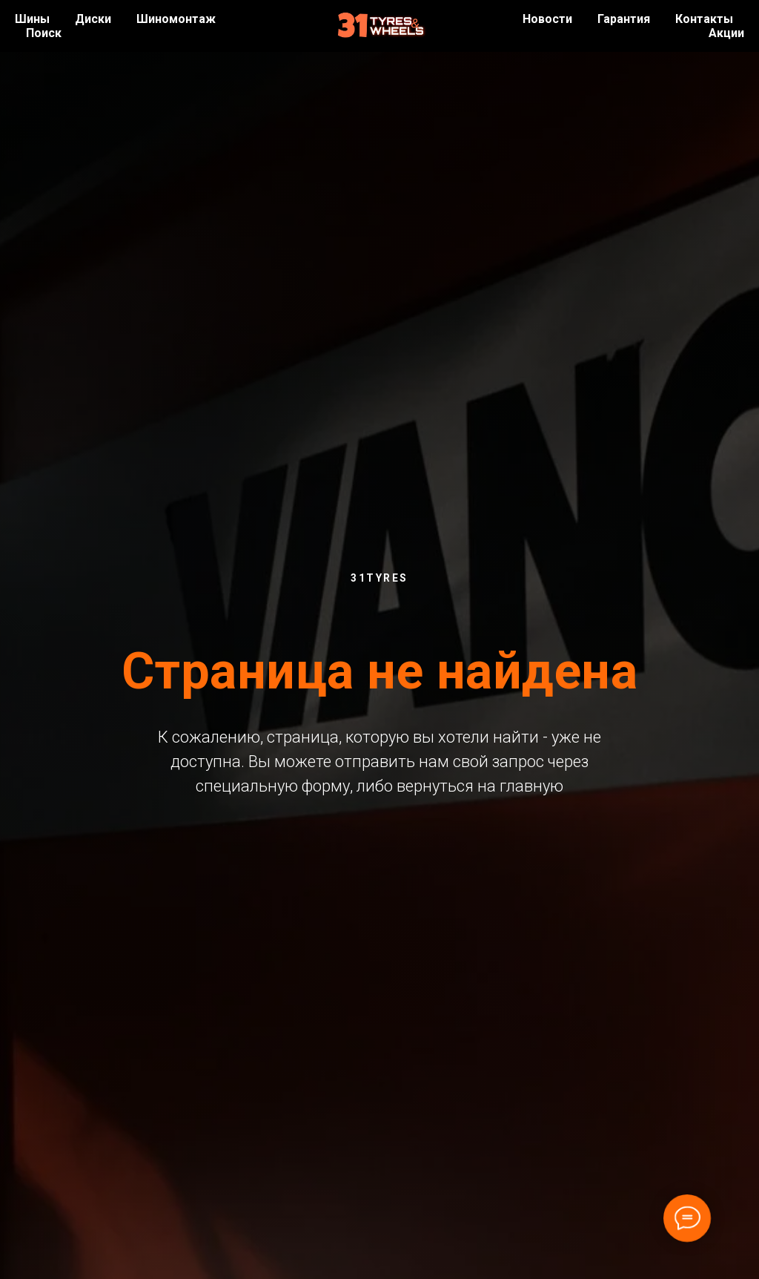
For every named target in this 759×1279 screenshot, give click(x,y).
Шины (32, 19)
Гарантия (623, 19)
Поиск (44, 33)
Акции (726, 33)
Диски (93, 19)
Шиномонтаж (176, 19)
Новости (547, 19)
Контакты (704, 19)
